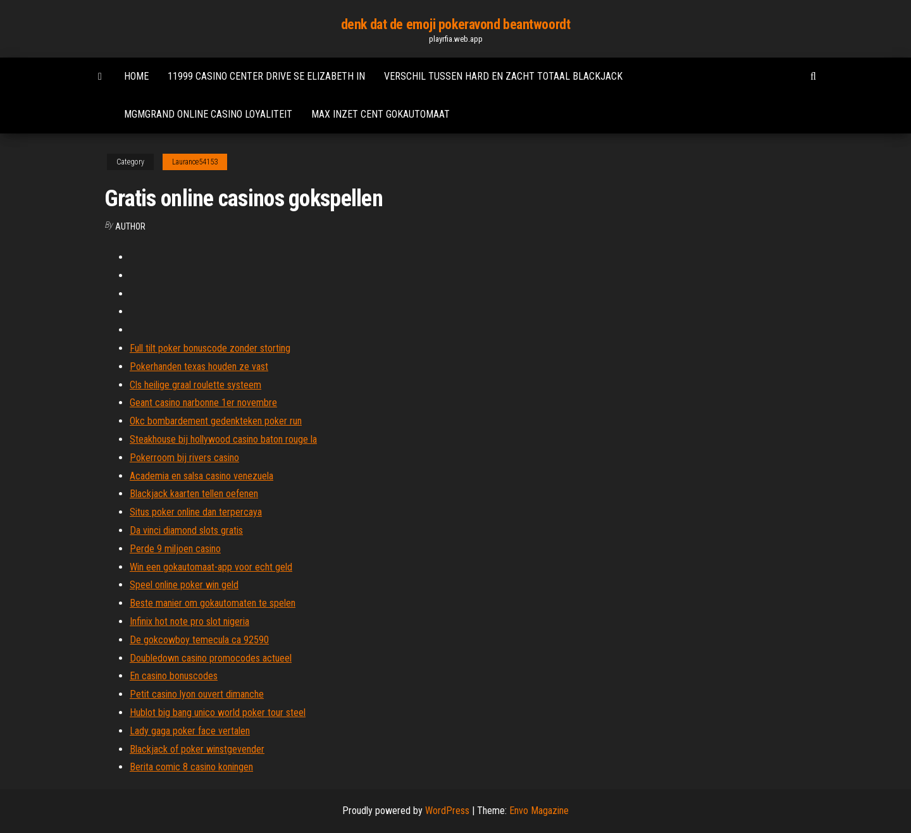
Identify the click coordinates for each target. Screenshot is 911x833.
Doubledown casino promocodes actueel (211, 658)
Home (136, 76)
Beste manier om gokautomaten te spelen (212, 603)
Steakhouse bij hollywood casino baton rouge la (223, 439)
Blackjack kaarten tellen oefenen (194, 494)
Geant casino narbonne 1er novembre (203, 403)
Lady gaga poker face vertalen (190, 731)
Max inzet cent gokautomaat (380, 114)
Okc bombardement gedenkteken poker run (216, 421)
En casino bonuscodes (174, 676)
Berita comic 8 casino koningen (191, 767)
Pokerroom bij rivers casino (184, 458)
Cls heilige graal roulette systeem (195, 385)
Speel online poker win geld (184, 585)
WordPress (447, 811)
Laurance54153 (195, 161)
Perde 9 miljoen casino (175, 549)
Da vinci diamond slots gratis (186, 530)
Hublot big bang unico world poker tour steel (218, 713)
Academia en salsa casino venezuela (201, 476)
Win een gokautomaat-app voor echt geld (211, 567)
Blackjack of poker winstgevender (197, 749)
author (130, 226)
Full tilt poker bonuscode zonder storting (210, 348)
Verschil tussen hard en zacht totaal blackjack (503, 76)
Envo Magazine (539, 811)
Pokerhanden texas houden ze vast (199, 367)
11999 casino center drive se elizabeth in (266, 76)
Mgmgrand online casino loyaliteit (208, 114)
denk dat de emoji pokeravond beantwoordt (455, 24)
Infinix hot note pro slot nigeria (189, 621)
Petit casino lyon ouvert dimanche (197, 694)
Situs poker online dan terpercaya (196, 512)
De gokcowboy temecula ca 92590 (199, 640)
